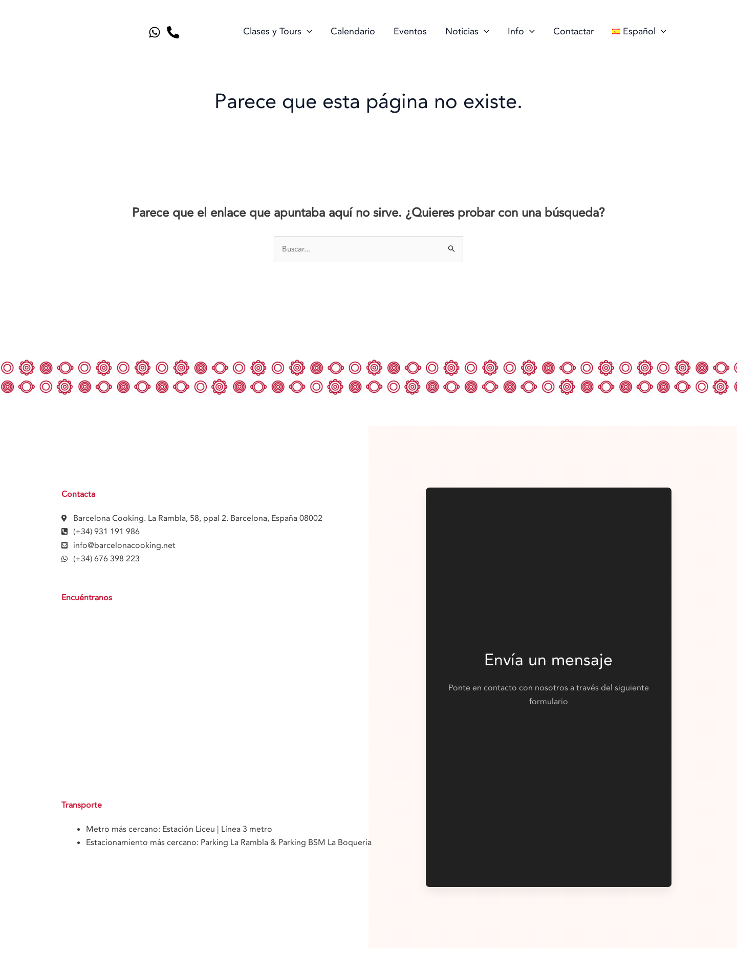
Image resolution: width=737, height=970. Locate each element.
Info (521, 32)
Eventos (410, 31)
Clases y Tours (277, 32)
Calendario (353, 31)
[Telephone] (173, 32)
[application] (306, 32)
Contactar (573, 31)
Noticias (467, 32)
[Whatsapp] (154, 32)
